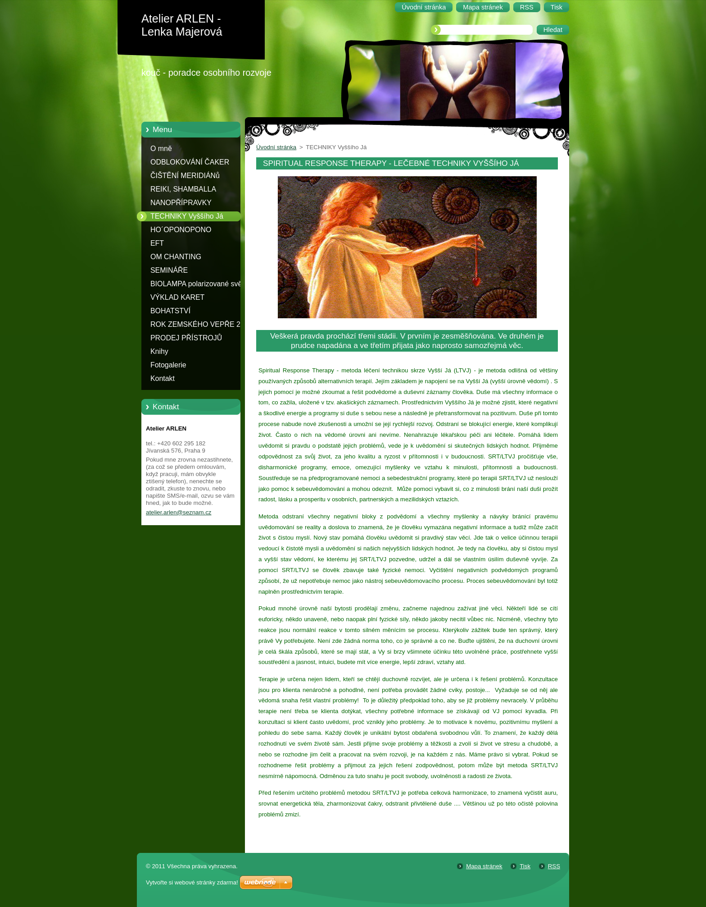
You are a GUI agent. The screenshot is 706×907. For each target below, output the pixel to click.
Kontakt (162, 378)
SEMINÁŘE (169, 270)
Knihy (159, 351)
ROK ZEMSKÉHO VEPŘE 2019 (201, 324)
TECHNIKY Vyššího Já (186, 216)
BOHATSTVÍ (170, 311)
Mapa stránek (484, 866)
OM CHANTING (175, 257)
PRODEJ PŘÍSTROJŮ (186, 338)
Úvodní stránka (276, 147)
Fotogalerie (168, 365)
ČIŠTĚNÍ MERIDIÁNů (185, 175)
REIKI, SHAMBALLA (183, 189)
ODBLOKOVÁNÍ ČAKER (189, 162)
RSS (554, 866)
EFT (157, 243)
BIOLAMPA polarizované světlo (199, 284)
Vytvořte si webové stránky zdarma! (192, 882)
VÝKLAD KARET (177, 297)
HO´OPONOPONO (180, 230)
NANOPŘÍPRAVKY (181, 202)
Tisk (525, 866)
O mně (161, 148)
